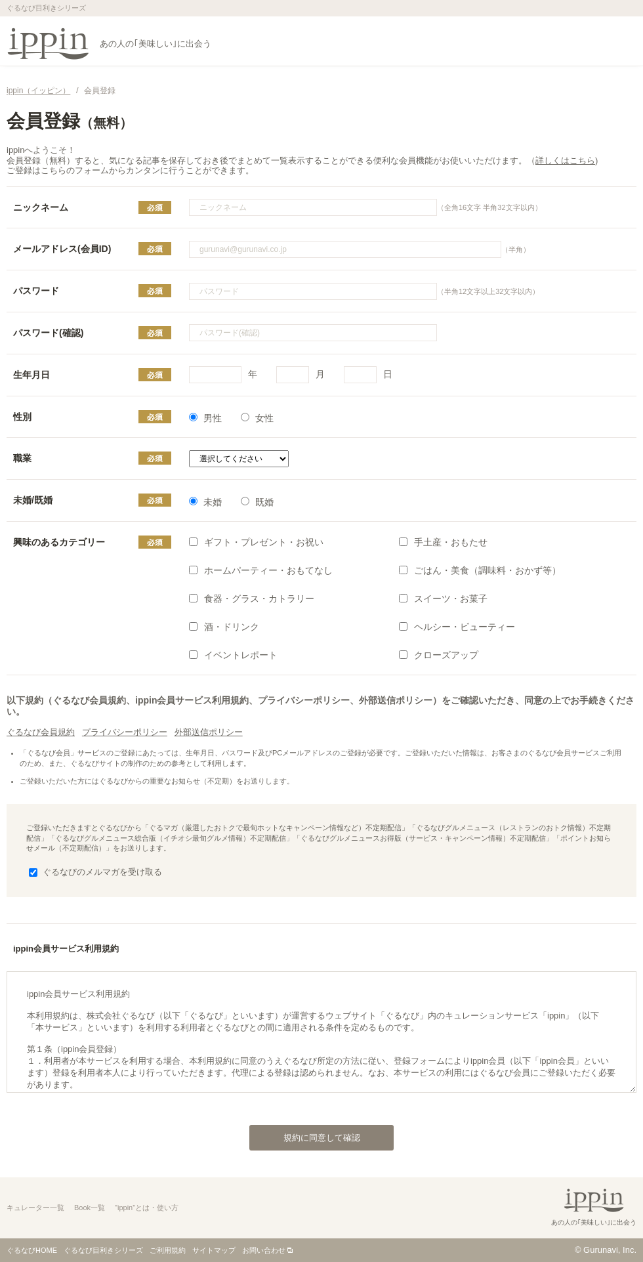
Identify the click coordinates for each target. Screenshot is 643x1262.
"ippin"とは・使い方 (146, 1207)
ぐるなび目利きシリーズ (103, 1250)
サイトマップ (214, 1250)
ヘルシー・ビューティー (457, 626)
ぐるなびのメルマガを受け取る (95, 872)
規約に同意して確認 (304, 1134)
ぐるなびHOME (32, 1250)
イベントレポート (233, 655)
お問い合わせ (263, 1250)
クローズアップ (438, 655)
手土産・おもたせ (443, 542)
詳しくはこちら (565, 160)
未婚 (205, 502)
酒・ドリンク (224, 626)
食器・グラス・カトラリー (251, 598)
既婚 (257, 502)
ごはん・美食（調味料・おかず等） (480, 570)
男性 (205, 418)
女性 (257, 418)
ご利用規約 (168, 1250)
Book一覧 (89, 1207)
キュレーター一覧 (35, 1207)
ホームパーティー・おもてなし (261, 570)
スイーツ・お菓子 (443, 598)
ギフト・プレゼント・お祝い (256, 542)
